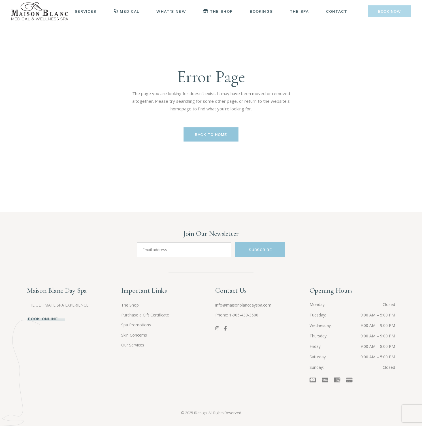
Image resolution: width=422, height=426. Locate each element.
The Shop (130, 305)
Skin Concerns (134, 335)
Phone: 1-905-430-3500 (236, 315)
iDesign (200, 412)
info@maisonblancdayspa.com (243, 305)
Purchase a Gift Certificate (145, 315)
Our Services (132, 345)
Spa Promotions (136, 324)
